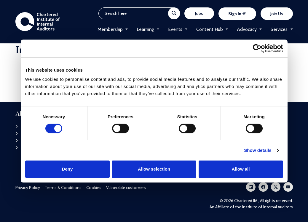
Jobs (199, 13)
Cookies (93, 187)
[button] (125, 29)
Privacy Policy (27, 187)
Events (175, 29)
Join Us (276, 13)
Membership (110, 29)
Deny (67, 168)
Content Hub (209, 29)
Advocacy (247, 29)
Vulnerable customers (126, 187)
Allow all (241, 168)
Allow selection (154, 168)
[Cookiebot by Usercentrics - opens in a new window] (257, 48)
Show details (258, 150)
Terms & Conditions (63, 187)
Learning (145, 29)
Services (279, 29)
